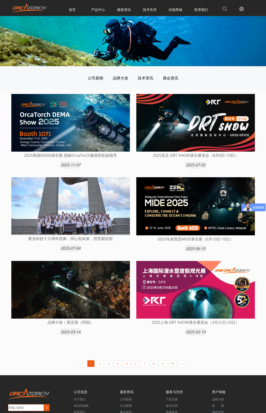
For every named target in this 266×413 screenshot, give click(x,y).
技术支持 (150, 9)
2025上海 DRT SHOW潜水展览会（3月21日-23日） (195, 322)
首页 (72, 9)
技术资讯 (145, 78)
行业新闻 (126, 406)
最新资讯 (124, 9)
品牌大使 (120, 78)
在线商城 (175, 9)
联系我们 (201, 9)
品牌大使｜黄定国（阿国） (70, 322)
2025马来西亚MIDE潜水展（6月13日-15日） (195, 239)
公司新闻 (95, 78)
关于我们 (80, 399)
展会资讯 (170, 78)
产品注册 (172, 399)
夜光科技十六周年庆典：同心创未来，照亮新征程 (70, 238)
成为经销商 (81, 406)
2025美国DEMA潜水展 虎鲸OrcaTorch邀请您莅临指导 (70, 155)
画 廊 (218, 406)
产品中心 (98, 9)
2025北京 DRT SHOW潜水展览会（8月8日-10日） (195, 155)
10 (172, 363)
